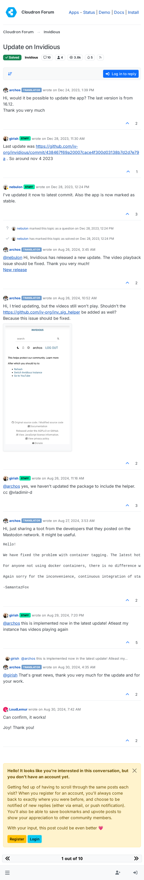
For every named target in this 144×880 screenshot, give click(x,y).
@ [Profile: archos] (11, 486)
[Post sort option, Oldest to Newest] (10, 74)
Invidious (31, 57)
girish (13, 138)
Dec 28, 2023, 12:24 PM (70, 187)
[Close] (134, 770)
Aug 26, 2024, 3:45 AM (76, 249)
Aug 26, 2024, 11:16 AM (65, 478)
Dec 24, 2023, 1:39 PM (76, 90)
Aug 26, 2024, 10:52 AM (77, 298)
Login (34, 839)
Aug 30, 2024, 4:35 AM (76, 667)
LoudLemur (18, 709)
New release (15, 269)
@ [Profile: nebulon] (12, 257)
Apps (74, 12)
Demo (104, 12)
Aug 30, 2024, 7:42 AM (62, 709)
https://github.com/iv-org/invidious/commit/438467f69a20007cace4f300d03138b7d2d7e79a (71, 152)
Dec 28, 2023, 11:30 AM (66, 138)
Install (133, 12)
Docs (119, 12)
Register (17, 839)
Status (89, 12)
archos (14, 90)
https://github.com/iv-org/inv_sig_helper (41, 312)
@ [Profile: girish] (10, 675)
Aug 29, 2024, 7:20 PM (65, 615)
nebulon (16, 187)
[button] (7, 873)
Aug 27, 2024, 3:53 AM (76, 521)
